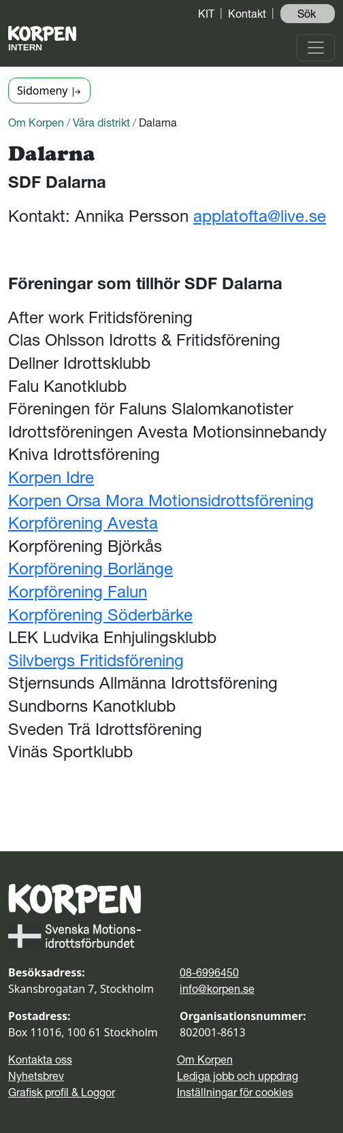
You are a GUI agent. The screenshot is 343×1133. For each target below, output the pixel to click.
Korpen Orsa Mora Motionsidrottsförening (161, 500)
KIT (206, 13)
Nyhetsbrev (36, 1076)
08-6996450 (209, 972)
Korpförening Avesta (83, 523)
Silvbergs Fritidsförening (96, 660)
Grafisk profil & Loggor (61, 1092)
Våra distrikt (101, 122)
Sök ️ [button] (307, 13)
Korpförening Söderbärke (100, 615)
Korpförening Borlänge (90, 568)
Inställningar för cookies (235, 1092)
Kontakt (247, 13)
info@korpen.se (217, 989)
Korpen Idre (51, 477)
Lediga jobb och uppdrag (237, 1076)
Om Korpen (36, 122)
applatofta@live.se (259, 216)
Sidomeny (49, 90)
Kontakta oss (40, 1059)
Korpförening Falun (77, 592)
